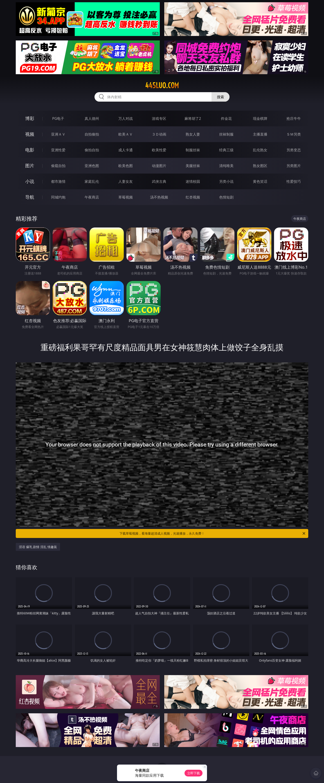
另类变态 (293, 149)
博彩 (29, 118)
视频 (29, 134)
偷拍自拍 (92, 149)
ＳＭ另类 (293, 134)
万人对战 (125, 118)
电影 (29, 150)
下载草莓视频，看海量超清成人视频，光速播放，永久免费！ (212, 533)
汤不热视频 (159, 197)
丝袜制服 (226, 134)
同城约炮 (58, 197)
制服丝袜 (193, 149)
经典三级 (226, 149)
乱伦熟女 (260, 149)
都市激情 (58, 181)
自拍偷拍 (92, 134)
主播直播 (260, 134)
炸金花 (226, 118)
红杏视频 (193, 197)
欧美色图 (125, 165)
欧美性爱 (159, 149)
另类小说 (226, 181)
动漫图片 (159, 165)
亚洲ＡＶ (58, 134)
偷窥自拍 (58, 165)
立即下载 (193, 773)
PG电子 (58, 118)
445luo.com (162, 85)
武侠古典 (159, 181)
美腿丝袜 (193, 165)
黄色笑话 (260, 181)
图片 (29, 166)
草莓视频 (125, 197)
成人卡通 (125, 149)
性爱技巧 (293, 181)
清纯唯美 (226, 165)
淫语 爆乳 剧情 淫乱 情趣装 (38, 547)
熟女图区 (260, 165)
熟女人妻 (193, 134)
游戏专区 (159, 118)
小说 (29, 181)
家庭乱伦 (92, 181)
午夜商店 (92, 197)
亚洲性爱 (58, 149)
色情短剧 (226, 197)
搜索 (220, 96)
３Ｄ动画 (159, 134)
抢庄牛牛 (293, 118)
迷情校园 (193, 181)
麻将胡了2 (192, 118)
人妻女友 (125, 181)
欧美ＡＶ (125, 134)
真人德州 (92, 118)
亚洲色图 (92, 165)
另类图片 (293, 165)
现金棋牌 (260, 118)
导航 (29, 197)
